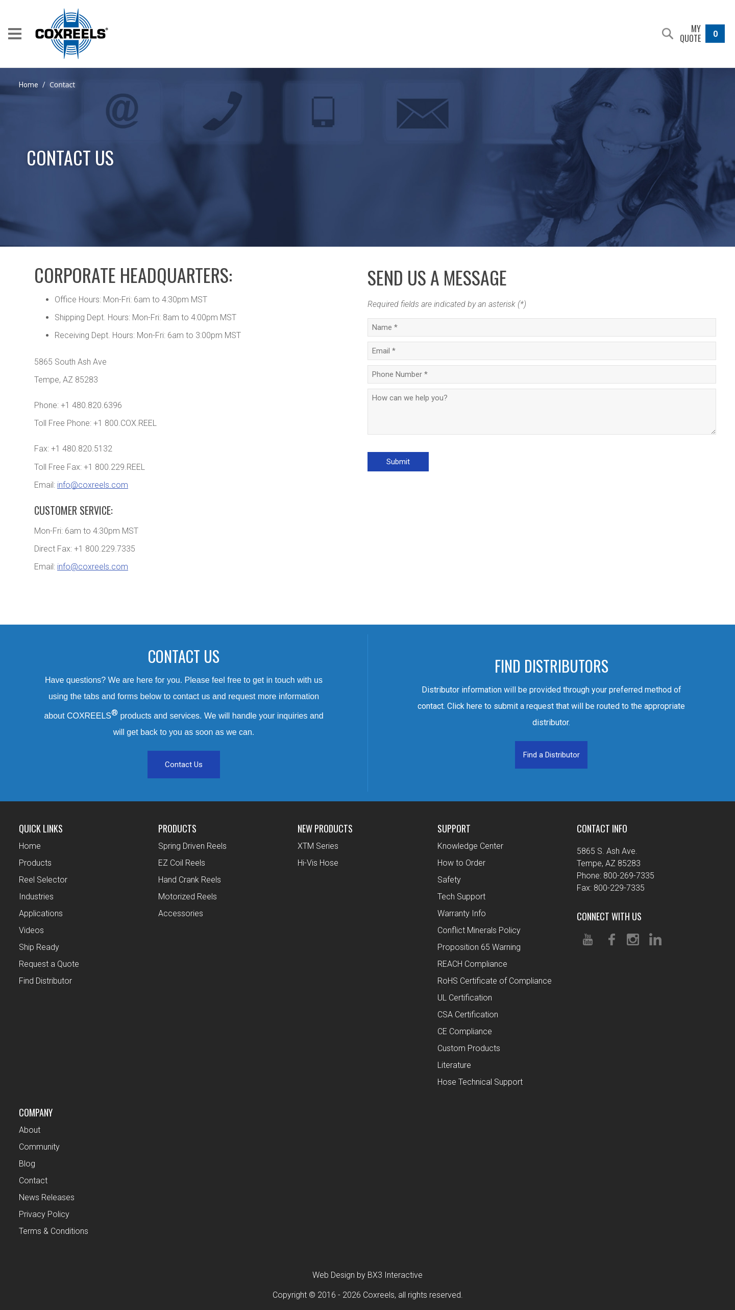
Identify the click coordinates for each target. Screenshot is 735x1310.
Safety (449, 880)
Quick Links (41, 828)
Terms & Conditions (53, 1231)
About (29, 1130)
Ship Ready (39, 947)
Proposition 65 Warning (479, 947)
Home (28, 85)
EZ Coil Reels (181, 863)
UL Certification (464, 998)
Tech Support (461, 896)
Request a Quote (49, 964)
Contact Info (602, 828)
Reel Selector (43, 880)
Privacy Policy (44, 1214)
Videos (31, 930)
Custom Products (468, 1048)
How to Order (461, 863)
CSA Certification (467, 1014)
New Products (325, 828)
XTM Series (318, 846)
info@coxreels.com (92, 485)
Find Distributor (45, 981)
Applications (41, 913)
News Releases (47, 1197)
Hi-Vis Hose (318, 863)
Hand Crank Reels (189, 880)
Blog (27, 1164)
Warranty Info (461, 913)
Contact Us (184, 764)
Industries (36, 896)
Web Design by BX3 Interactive (367, 1275)
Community (39, 1147)
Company (36, 1112)
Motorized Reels (187, 896)
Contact (33, 1180)
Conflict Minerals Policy (479, 930)
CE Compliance (464, 1031)
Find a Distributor (551, 754)
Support (454, 828)
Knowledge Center (470, 846)
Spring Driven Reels (192, 846)
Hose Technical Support (480, 1082)
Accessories (180, 913)
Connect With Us (609, 916)
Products (35, 863)
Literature (454, 1065)
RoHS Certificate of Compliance (494, 981)
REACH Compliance (472, 964)
